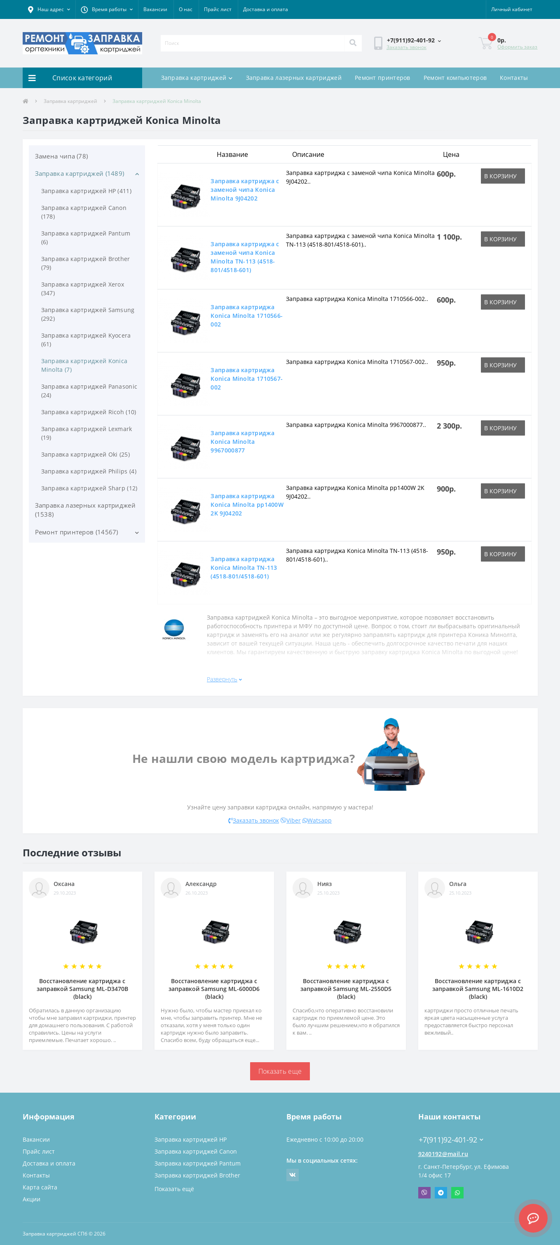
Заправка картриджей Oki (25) (85, 454)
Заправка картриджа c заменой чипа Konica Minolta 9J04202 (245, 189)
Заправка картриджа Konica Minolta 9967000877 (242, 441)
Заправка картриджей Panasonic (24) (89, 390)
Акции (31, 1199)
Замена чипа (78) (61, 156)
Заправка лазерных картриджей (294, 78)
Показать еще (280, 1071)
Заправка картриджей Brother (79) (85, 263)
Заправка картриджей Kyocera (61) (86, 339)
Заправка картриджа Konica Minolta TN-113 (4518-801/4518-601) (244, 567)
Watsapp (317, 820)
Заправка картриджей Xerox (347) (82, 288)
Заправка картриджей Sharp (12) (89, 488)
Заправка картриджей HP (191, 1139)
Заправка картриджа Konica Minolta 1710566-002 (247, 315)
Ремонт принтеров (382, 78)
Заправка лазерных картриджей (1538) (85, 510)
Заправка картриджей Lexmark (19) (86, 433)
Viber (291, 820)
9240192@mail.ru (443, 1154)
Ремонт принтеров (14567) (76, 532)
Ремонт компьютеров (455, 78)
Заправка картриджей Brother (197, 1175)
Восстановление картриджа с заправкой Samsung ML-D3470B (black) (82, 988)
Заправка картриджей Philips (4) (88, 471)
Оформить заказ (517, 46)
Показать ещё (174, 1189)
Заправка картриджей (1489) (79, 173)
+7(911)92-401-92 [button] (451, 1140)
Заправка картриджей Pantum (198, 1163)
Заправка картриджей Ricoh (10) (88, 412)
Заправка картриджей (197, 78)
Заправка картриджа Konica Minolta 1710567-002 (247, 378)
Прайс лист (218, 9)
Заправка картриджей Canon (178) (84, 212)
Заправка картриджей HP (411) (86, 191)
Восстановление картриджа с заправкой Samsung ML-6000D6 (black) (214, 988)
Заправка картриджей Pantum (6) (86, 237)
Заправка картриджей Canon (196, 1151)
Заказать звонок (406, 47)
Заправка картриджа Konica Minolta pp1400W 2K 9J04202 (247, 504)
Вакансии (155, 9)
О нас (185, 9)
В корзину (500, 176)
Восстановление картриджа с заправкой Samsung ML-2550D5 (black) (345, 988)
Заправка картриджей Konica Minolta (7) (84, 365)
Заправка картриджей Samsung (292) (88, 314)
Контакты (514, 78)
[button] (49, 9)
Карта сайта (40, 1187)
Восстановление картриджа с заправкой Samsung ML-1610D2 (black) (477, 988)
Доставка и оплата (265, 9)
